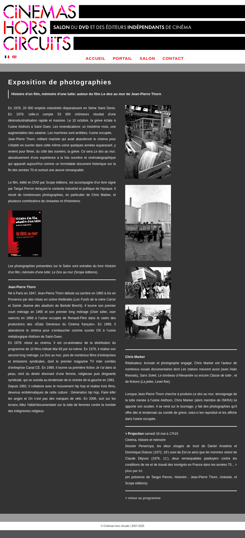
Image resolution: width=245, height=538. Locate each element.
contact (173, 58)
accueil (96, 58)
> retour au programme (143, 498)
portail (122, 58)
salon (147, 58)
